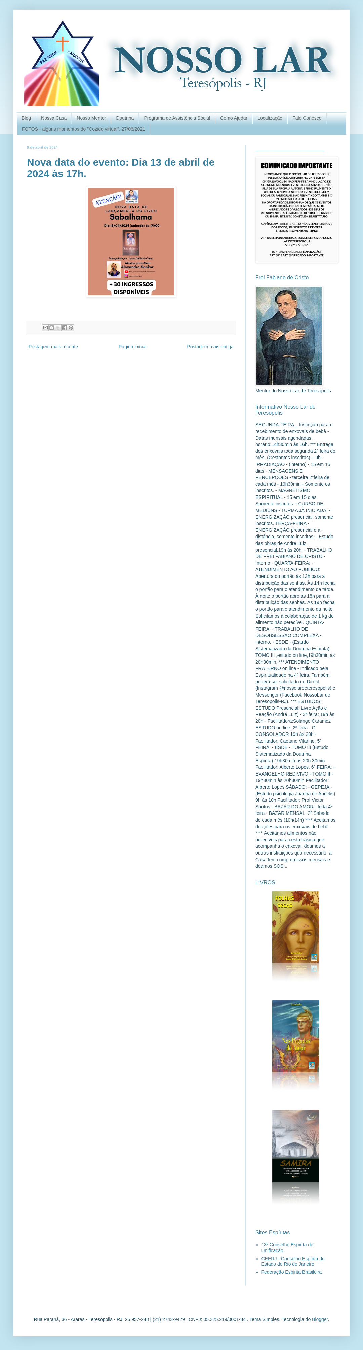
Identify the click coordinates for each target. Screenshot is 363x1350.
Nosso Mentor (91, 118)
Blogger (320, 1319)
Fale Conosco (306, 118)
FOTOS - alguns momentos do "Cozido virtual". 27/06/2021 (83, 129)
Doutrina (125, 118)
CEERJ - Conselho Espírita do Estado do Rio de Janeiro (293, 1261)
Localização (269, 118)
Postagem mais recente (53, 346)
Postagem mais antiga (210, 346)
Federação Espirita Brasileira (291, 1272)
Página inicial (133, 346)
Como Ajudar (233, 118)
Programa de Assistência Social (177, 118)
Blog (26, 118)
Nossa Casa (54, 118)
